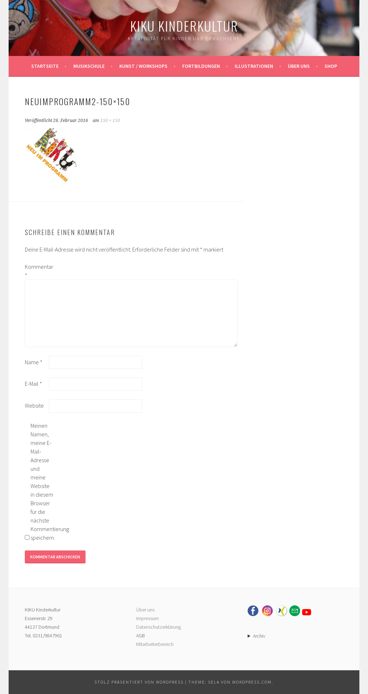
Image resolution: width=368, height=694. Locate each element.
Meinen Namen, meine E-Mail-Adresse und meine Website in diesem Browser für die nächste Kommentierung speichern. (42, 481)
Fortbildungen (201, 66)
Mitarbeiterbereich (155, 644)
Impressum (147, 618)
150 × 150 (110, 120)
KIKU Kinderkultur (184, 25)
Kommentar (36, 271)
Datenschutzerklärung (158, 627)
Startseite (45, 66)
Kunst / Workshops (143, 66)
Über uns (299, 66)
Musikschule (89, 66)
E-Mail (33, 383)
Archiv (259, 636)
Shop (331, 66)
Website (34, 405)
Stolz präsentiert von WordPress (139, 682)
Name (33, 362)
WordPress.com (252, 682)
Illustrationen (254, 66)
